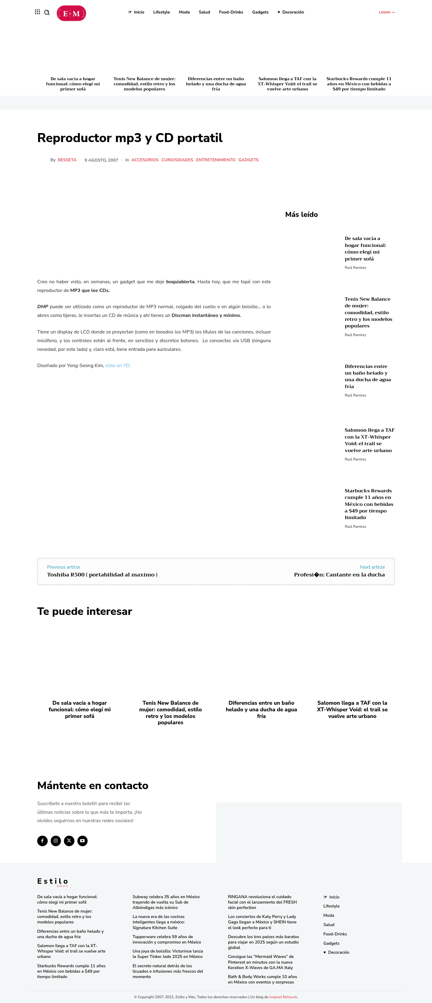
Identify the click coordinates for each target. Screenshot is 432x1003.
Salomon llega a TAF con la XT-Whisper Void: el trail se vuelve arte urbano (287, 84)
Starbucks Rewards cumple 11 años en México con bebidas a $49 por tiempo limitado (359, 84)
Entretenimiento (216, 160)
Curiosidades (178, 160)
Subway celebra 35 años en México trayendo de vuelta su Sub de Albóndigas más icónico (166, 902)
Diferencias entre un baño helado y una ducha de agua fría (216, 84)
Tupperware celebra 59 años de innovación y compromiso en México (167, 939)
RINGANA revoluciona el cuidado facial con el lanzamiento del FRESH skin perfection (262, 902)
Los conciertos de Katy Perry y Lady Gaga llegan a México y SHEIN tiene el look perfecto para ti (262, 922)
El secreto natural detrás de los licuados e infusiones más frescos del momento (168, 971)
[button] (47, 12)
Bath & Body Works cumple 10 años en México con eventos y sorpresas (262, 979)
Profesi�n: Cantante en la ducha (339, 574)
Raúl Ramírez (355, 267)
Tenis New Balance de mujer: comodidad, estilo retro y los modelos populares (145, 84)
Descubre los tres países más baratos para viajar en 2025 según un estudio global (263, 942)
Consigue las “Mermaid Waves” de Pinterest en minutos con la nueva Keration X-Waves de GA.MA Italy (261, 962)
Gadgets (249, 160)
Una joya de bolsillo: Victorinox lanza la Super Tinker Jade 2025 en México (168, 953)
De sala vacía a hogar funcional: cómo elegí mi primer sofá (73, 84)
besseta (67, 160)
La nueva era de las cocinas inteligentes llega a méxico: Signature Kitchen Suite (158, 922)
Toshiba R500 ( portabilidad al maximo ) (102, 574)
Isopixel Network (283, 997)
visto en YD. (118, 365)
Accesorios (145, 160)
